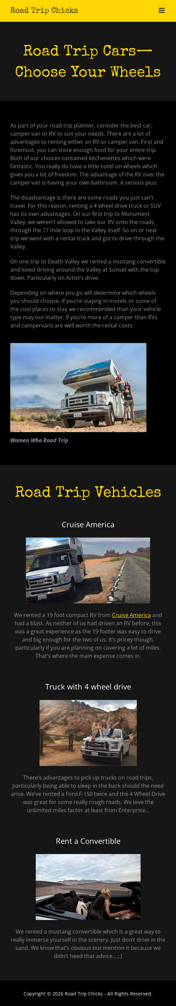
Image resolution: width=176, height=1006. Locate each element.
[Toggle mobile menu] (162, 10)
